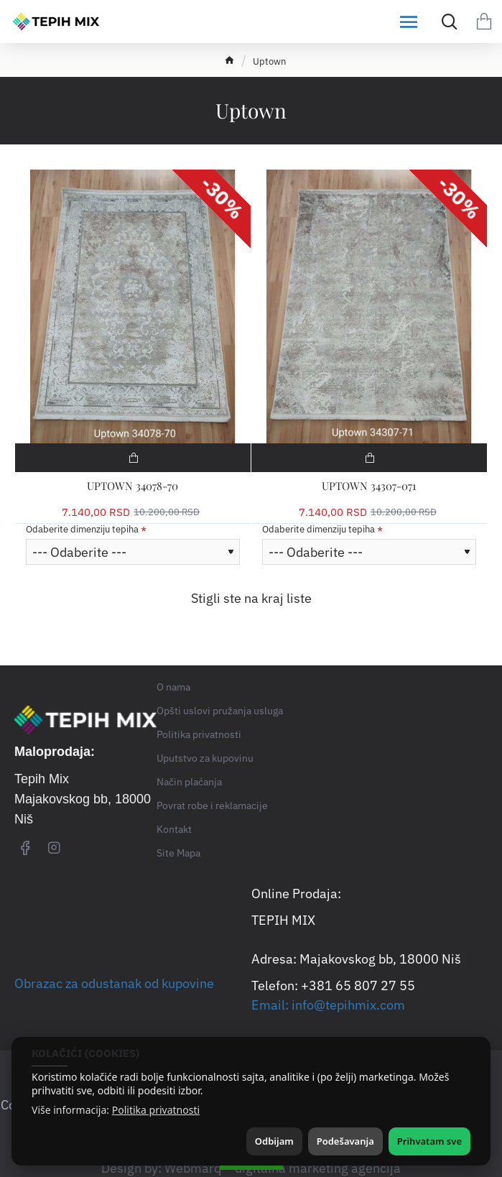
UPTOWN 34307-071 (369, 486)
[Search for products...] (446, 21)
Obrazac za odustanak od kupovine (114, 983)
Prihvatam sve (429, 1141)
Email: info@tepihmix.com (328, 1005)
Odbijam (274, 1141)
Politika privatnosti (156, 1110)
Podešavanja (345, 1141)
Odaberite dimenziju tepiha (82, 529)
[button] (133, 457)
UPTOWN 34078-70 (132, 486)
